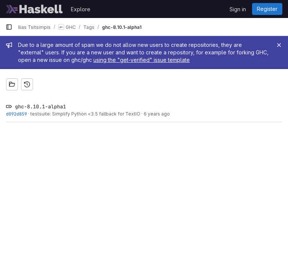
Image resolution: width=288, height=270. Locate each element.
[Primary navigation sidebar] (9, 27)
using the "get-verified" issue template (141, 60)
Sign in (238, 9)
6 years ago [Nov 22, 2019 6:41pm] (157, 114)
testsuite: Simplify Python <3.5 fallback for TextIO (85, 114)
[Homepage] (34, 9)
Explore (80, 9)
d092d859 (16, 114)
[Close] (279, 45)
